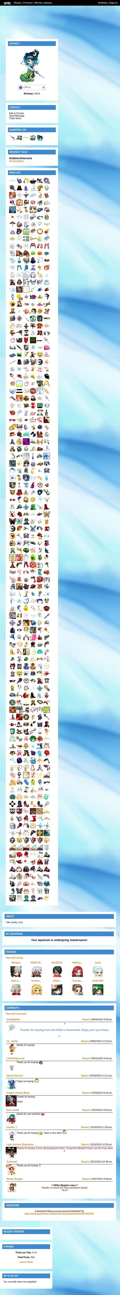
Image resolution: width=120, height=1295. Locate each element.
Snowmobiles (16, 161)
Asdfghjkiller (13, 1019)
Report (86, 1019)
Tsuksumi (12, 1161)
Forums (28, 2)
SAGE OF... (36, 962)
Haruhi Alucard (15, 1075)
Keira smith (13, 1110)
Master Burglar (15, 1179)
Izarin (98, 962)
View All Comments (16, 1014)
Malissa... (77, 962)
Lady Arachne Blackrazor (20, 1144)
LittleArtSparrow (15, 1058)
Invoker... (36, 981)
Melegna (15, 962)
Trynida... (77, 981)
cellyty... (57, 981)
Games (48, 2)
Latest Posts (26, 1262)
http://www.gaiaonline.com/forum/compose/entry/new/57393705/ (59, 1214)
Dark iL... (16, 981)
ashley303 (97, 981)
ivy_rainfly (12, 1041)
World (38, 2)
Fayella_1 (12, 1127)
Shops (17, 2)
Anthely (102, 2)
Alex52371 (57, 962)
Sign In (113, 2)
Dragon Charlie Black (18, 1093)
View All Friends (14, 958)
